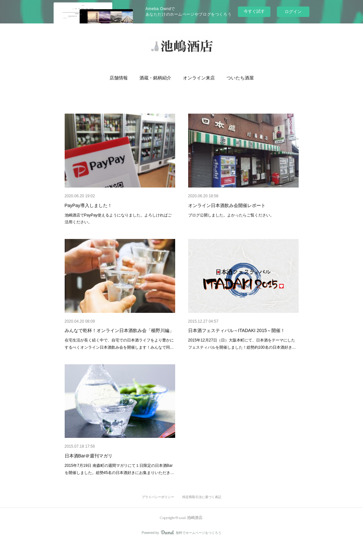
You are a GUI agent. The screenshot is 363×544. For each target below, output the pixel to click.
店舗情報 (119, 78)
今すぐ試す (254, 11)
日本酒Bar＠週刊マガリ (89, 455)
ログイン (293, 11)
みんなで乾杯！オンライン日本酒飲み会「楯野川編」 (119, 330)
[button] (119, 78)
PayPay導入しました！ (88, 205)
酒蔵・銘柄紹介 (155, 78)
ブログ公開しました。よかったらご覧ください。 (231, 215)
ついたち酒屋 (240, 78)
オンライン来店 (199, 78)
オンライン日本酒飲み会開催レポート (227, 205)
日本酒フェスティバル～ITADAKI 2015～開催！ (236, 330)
